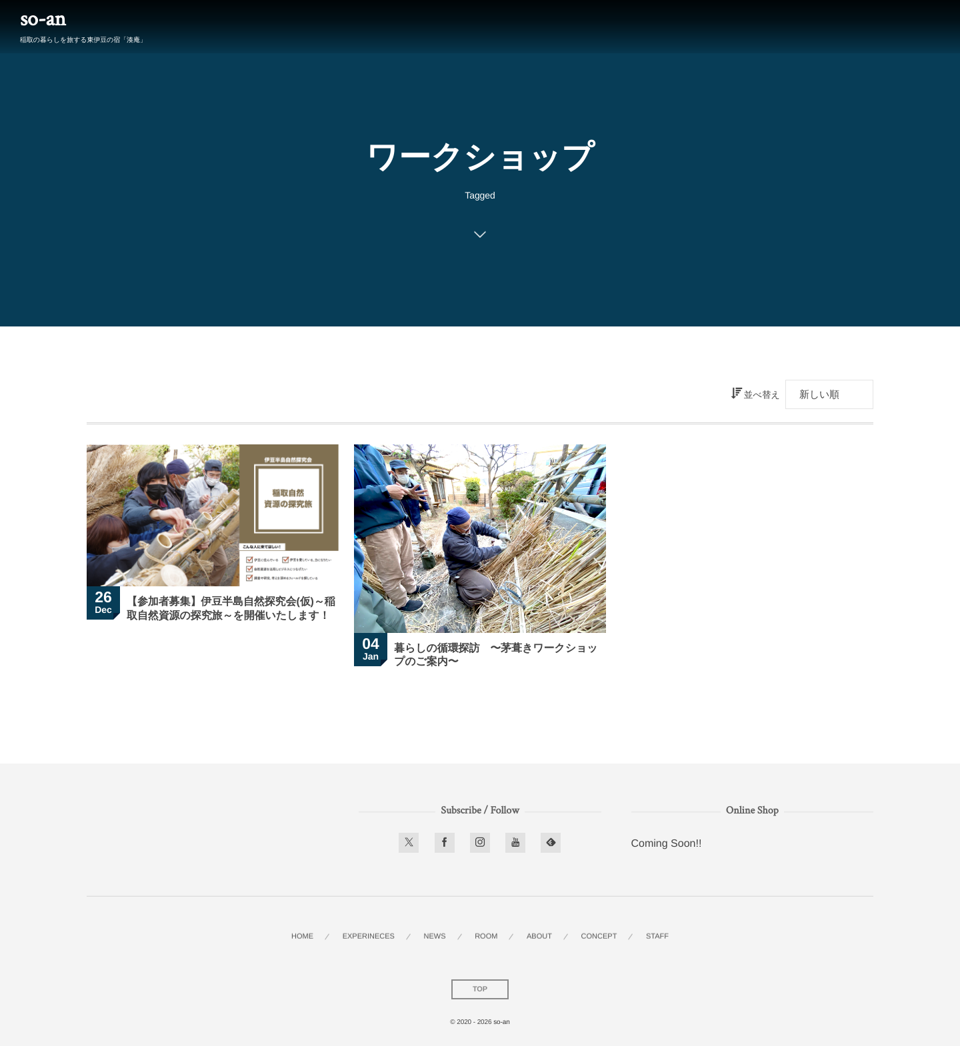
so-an (43, 20)
